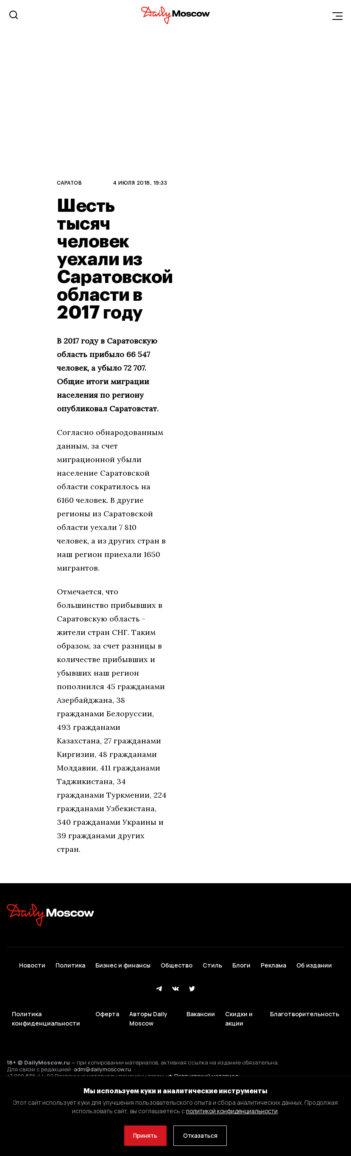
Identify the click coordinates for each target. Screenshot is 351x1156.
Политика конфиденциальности (46, 1010)
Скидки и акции (239, 1010)
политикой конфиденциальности (232, 1110)
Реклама (273, 962)
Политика (70, 962)
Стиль (212, 962)
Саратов (69, 183)
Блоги (241, 962)
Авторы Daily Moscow (148, 1010)
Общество (176, 962)
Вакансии (201, 1005)
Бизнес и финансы (122, 962)
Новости (32, 962)
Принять (144, 1135)
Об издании (314, 962)
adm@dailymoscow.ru (102, 1058)
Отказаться (202, 1135)
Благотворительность (304, 1005)
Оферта (107, 1005)
